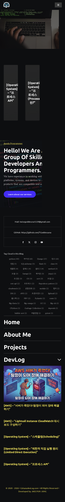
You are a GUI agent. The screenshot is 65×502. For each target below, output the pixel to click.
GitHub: (17, 232)
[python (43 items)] (12, 258)
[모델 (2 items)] (49, 278)
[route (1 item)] (51, 298)
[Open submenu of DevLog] (57, 359)
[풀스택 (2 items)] (14, 298)
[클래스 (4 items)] (25, 268)
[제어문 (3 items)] (38, 273)
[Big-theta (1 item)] (13, 303)
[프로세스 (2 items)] (28, 283)
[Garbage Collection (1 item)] (33, 308)
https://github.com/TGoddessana (36, 232)
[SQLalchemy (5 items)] (27, 263)
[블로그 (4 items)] (38, 268)
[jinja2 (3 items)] (51, 273)
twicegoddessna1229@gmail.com (35, 221)
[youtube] (41, 242)
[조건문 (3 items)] (16, 278)
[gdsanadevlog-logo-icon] (6, 3)
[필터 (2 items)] (55, 288)
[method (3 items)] (52, 268)
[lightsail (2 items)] (51, 293)
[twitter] (29, 242)
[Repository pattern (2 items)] (46, 283)
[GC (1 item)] (42, 303)
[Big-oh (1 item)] (53, 303)
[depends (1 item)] (52, 308)
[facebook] (23, 242)
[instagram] (35, 242)
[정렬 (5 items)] (12, 263)
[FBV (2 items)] (25, 298)
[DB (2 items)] (12, 293)
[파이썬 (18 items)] (26, 258)
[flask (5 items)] (41, 263)
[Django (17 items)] (40, 258)
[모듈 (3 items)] (13, 273)
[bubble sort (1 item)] (19, 313)
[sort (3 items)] (38, 278)
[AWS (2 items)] (22, 293)
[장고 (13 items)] (54, 258)
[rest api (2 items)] (14, 283)
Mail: (17, 221)
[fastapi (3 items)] (25, 273)
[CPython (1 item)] (13, 308)
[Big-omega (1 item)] (29, 303)
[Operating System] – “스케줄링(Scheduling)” (32, 436)
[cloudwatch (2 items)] (13, 288)
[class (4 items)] (52, 263)
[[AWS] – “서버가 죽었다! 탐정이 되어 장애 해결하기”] (32, 384)
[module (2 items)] (43, 288)
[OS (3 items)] (28, 278)
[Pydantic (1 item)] (38, 298)
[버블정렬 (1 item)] (35, 313)
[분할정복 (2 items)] (29, 288)
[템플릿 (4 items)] (13, 268)
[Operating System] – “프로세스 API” (26, 464)
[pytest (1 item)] (48, 313)
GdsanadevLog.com (29, 488)
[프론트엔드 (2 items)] (36, 293)
